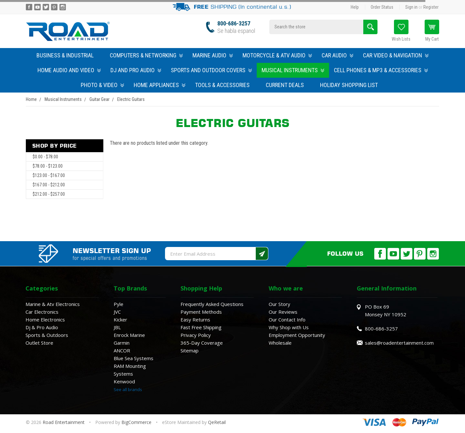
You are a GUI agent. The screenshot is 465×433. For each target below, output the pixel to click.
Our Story (279, 304)
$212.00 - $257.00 (49, 194)
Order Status (382, 7)
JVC (117, 312)
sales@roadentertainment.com (399, 343)
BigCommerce (136, 422)
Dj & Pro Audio (42, 327)
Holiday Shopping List (349, 85)
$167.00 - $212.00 (49, 184)
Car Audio (337, 55)
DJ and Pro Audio (135, 70)
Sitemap (190, 350)
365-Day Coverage (202, 343)
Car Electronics (42, 312)
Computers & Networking (146, 55)
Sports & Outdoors (47, 335)
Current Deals (285, 85)
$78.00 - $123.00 (48, 166)
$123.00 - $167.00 (49, 175)
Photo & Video (102, 85)
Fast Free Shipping (201, 327)
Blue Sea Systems (133, 358)
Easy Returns (195, 319)
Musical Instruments (293, 70)
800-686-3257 (233, 23)
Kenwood (124, 381)
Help (355, 7)
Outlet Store (39, 343)
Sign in (411, 7)
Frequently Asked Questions (212, 304)
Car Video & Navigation (396, 55)
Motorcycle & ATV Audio (277, 55)
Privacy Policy (196, 335)
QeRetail (217, 422)
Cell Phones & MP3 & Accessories (381, 70)
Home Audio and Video (69, 70)
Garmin (121, 343)
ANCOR (122, 350)
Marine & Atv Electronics (53, 304)
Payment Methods (201, 312)
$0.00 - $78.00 (45, 156)
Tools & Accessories (222, 85)
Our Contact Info (287, 319)
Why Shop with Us (289, 327)
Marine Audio (212, 55)
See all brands (128, 389)
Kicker (120, 319)
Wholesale (280, 343)
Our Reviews (283, 312)
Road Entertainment (64, 422)
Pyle (118, 304)
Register (431, 7)
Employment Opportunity (297, 335)
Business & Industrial (65, 55)
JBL (117, 327)
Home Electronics (45, 319)
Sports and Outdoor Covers (211, 70)
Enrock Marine (129, 335)
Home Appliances (159, 85)
